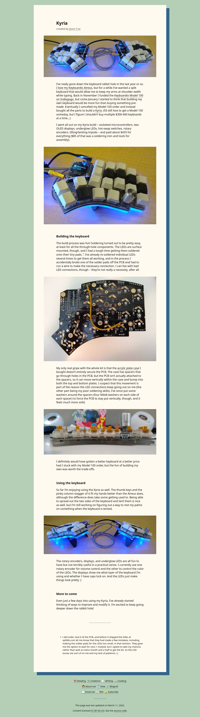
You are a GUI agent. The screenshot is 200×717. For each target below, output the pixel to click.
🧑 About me (89, 686)
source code (120, 710)
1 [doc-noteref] (83, 253)
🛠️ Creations (93, 680)
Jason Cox (75, 29)
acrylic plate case (128, 368)
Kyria (98, 110)
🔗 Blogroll (112, 686)
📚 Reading (80, 680)
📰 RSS (99, 691)
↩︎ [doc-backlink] (117, 653)
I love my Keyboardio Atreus (74, 88)
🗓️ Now (101, 686)
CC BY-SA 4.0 (97, 710)
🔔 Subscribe (111, 691)
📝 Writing (107, 680)
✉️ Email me (88, 691)
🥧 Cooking (120, 680)
